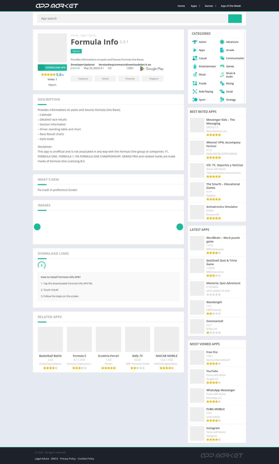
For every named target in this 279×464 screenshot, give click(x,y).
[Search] (139, 19)
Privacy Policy (68, 459)
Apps (194, 6)
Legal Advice (42, 459)
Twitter (103, 79)
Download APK (51, 68)
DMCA (54, 459)
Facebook (80, 79)
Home (181, 6)
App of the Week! (231, 6)
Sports (92, 36)
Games (209, 6)
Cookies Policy (86, 459)
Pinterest (127, 79)
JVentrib (75, 68)
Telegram (151, 79)
